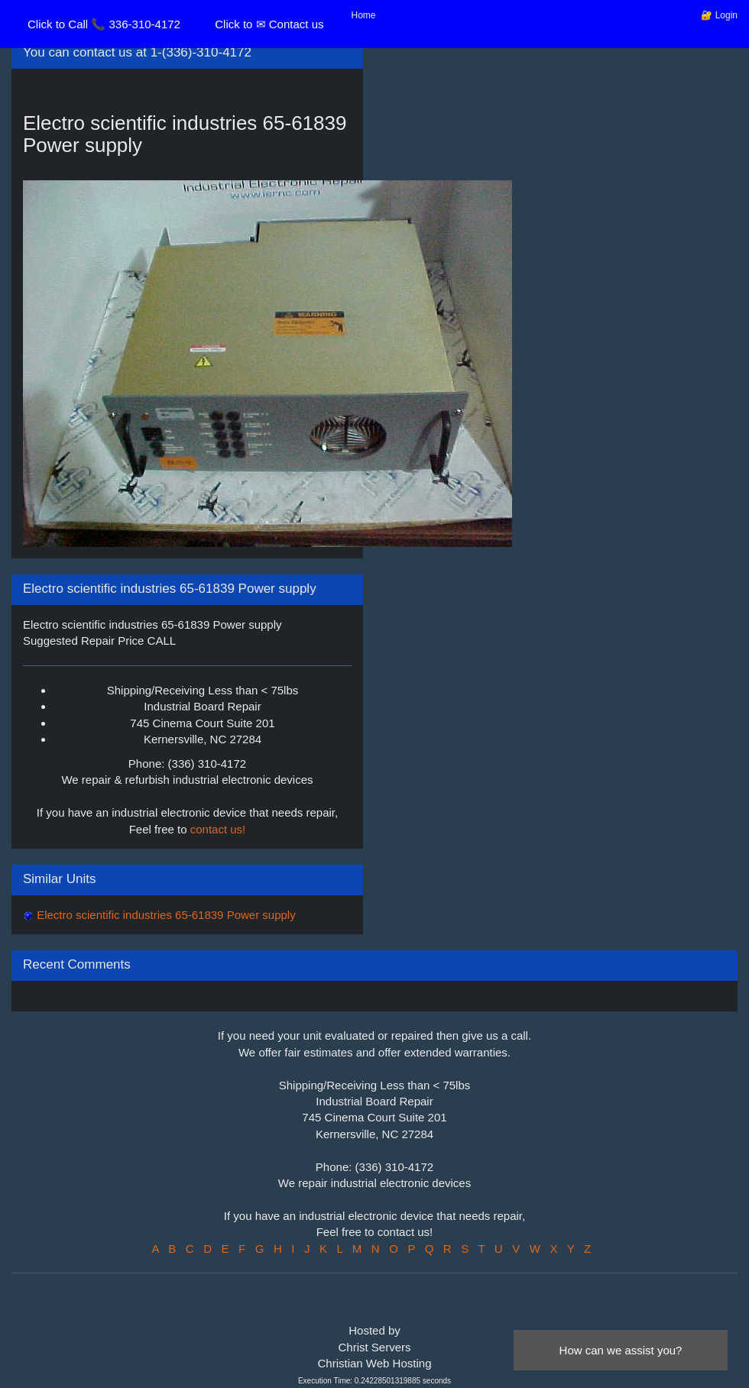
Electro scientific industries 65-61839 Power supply (165, 914)
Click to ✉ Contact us (269, 24)
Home (364, 15)
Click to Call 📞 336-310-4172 (104, 24)
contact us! (218, 829)
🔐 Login (719, 15)
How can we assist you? (621, 1350)
